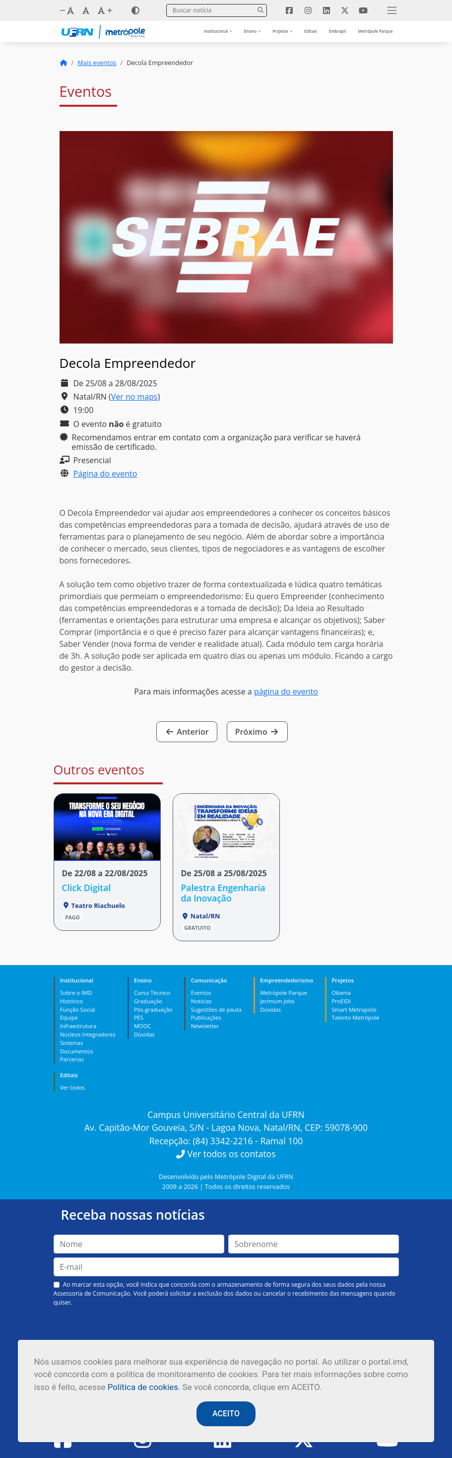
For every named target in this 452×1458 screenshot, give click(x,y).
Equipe (69, 1017)
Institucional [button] (216, 31)
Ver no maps (134, 396)
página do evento (286, 691)
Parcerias (72, 1059)
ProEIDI (341, 1001)
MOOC (142, 1026)
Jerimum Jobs (277, 1001)
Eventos (201, 992)
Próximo (257, 731)
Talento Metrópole (355, 1017)
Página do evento (105, 473)
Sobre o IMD (76, 992)
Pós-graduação (153, 1009)
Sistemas (71, 1042)
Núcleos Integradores (88, 1034)
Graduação (148, 1001)
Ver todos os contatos (225, 1154)
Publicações (206, 1017)
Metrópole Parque (375, 31)
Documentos (76, 1051)
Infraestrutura (78, 1026)
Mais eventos (96, 62)
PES (138, 1017)
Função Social (77, 1009)
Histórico (71, 1001)
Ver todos (72, 1087)
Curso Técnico (152, 992)
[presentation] (226, 1330)
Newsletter (205, 1026)
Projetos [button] (280, 31)
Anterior (186, 731)
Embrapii (337, 31)
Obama (340, 992)
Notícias (201, 1001)
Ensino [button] (251, 31)
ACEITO (226, 1413)
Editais (310, 31)
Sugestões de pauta (216, 1009)
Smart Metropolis (353, 1009)
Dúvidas (144, 1034)
